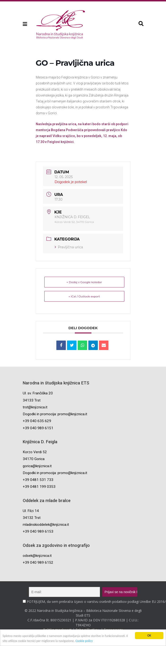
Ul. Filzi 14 (31, 511)
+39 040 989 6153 (38, 531)
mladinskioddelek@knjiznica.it (46, 524)
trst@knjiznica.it (35, 407)
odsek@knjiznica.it (37, 556)
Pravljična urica (69, 247)
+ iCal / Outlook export (84, 296)
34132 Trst (31, 518)
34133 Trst (31, 400)
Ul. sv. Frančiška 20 (38, 393)
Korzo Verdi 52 (35, 452)
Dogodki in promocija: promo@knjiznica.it (55, 414)
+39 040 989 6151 (38, 428)
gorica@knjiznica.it (37, 466)
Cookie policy (84, 641)
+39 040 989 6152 (38, 562)
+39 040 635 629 (37, 421)
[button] (24, 24)
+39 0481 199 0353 (39, 486)
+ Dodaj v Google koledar (84, 282)
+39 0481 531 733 (38, 480)
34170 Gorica (34, 459)
